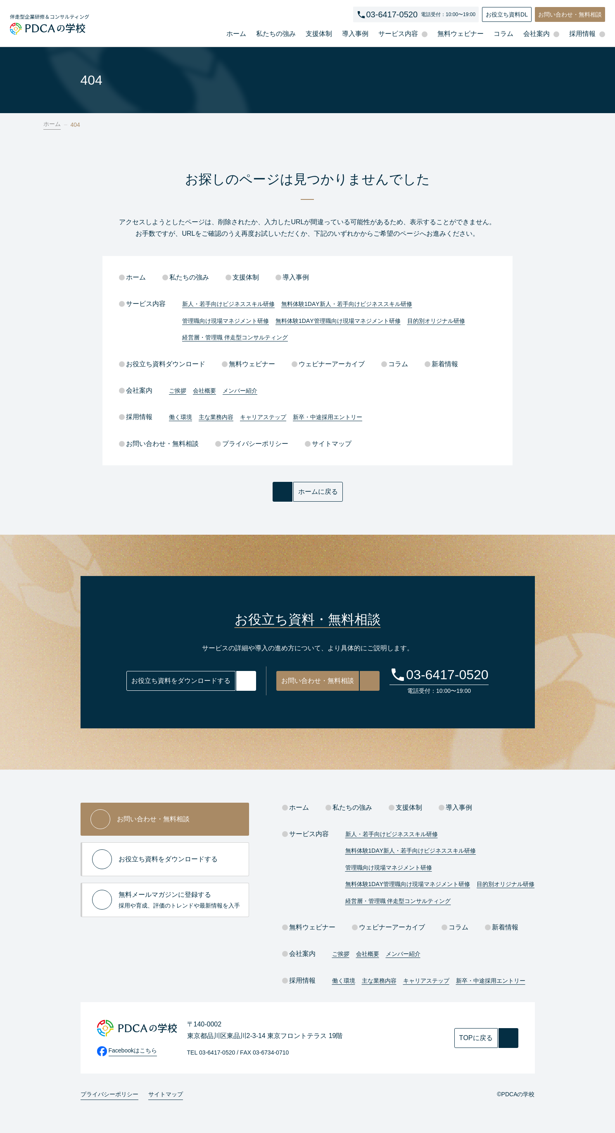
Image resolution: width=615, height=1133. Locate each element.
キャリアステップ (263, 417)
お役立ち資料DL (507, 14)
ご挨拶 (177, 390)
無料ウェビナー (460, 33)
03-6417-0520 (392, 14)
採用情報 (135, 416)
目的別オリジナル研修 (436, 321)
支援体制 (319, 33)
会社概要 (204, 390)
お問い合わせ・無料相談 (570, 14)
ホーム (236, 33)
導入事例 (355, 33)
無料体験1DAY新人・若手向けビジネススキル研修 (346, 304)
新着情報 (441, 363)
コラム (503, 33)
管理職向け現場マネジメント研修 (225, 321)
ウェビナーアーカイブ (328, 363)
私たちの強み (276, 33)
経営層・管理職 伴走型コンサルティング (235, 337)
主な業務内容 (216, 417)
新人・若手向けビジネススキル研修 (228, 304)
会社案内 (135, 390)
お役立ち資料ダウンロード (162, 363)
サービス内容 (142, 303)
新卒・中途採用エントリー (327, 417)
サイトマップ (328, 443)
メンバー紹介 (240, 390)
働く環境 (180, 417)
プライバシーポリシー (251, 443)
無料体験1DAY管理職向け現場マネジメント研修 (338, 321)
